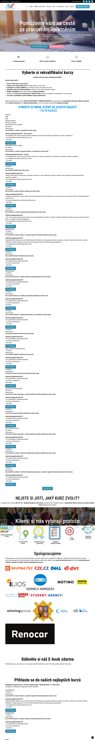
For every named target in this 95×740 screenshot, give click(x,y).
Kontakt (72, 6)
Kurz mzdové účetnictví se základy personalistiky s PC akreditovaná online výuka (28, 314)
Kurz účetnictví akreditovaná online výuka (17, 170)
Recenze (49, 6)
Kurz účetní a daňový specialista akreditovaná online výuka (22, 413)
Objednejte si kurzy (82, 6)
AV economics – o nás (62, 6)
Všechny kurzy (47, 488)
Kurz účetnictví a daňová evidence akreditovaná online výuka (22, 191)
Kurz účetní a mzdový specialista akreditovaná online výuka (22, 373)
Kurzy (31, 6)
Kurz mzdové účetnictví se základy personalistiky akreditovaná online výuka (26, 295)
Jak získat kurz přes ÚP (57, 46)
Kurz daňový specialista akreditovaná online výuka (19, 333)
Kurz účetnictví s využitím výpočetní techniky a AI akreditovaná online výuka (26, 151)
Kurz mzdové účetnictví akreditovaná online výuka (19, 256)
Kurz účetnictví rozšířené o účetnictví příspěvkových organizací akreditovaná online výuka (30, 453)
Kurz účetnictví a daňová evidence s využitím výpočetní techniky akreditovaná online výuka (31, 235)
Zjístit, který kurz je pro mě (39, 46)
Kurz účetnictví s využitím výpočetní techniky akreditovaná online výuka (25, 212)
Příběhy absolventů (39, 6)
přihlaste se (70, 39)
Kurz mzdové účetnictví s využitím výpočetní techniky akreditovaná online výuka (27, 277)
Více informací (10, 143)
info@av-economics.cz (15, 1)
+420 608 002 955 (5, 1)
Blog (53, 6)
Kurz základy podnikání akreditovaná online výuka (19, 354)
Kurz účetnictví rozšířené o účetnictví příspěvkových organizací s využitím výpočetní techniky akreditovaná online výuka (39, 472)
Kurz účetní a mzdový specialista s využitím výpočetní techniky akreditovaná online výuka (30, 394)
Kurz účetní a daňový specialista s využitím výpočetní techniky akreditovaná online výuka (30, 434)
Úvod (26, 6)
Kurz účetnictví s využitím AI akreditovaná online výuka (20, 130)
